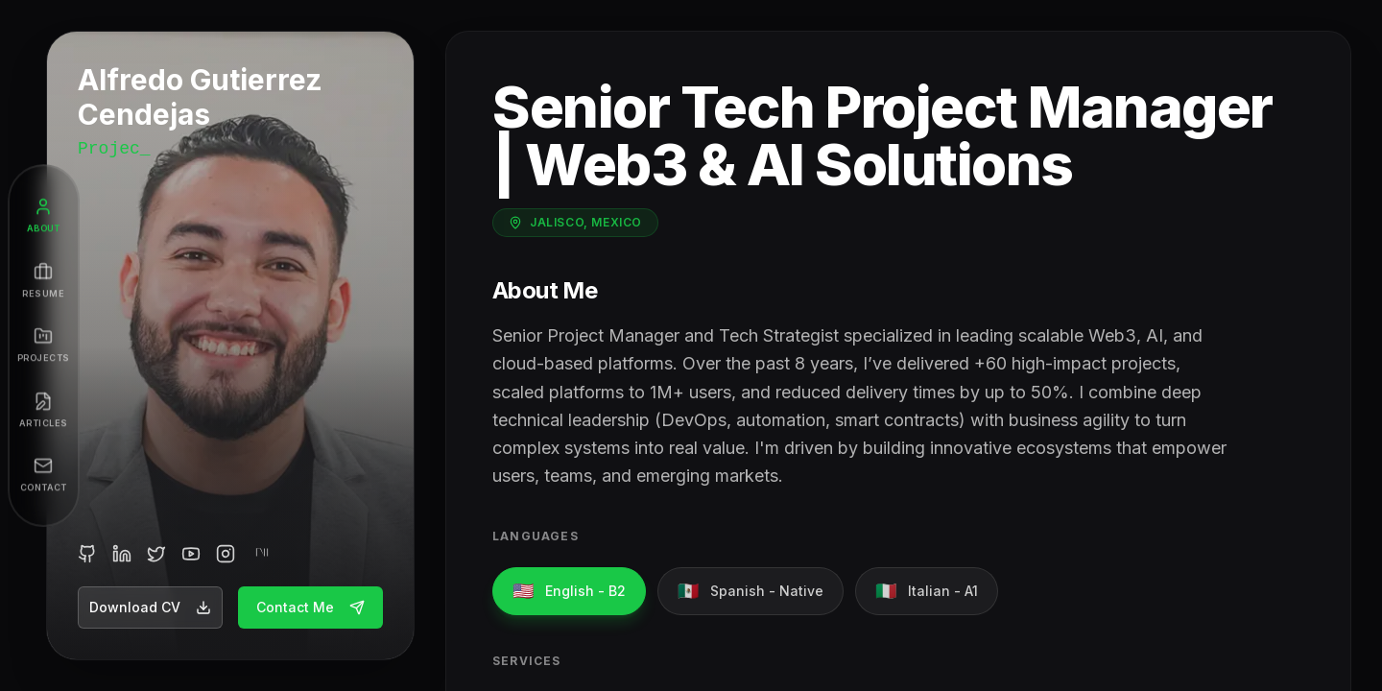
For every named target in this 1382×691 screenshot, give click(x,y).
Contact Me (310, 607)
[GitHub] (87, 553)
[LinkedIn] (121, 553)
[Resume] (43, 281)
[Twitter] (156, 553)
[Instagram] (225, 553)
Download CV (150, 607)
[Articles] (43, 411)
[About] (43, 216)
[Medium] (260, 553)
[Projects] (43, 345)
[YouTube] (191, 553)
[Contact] (43, 475)
